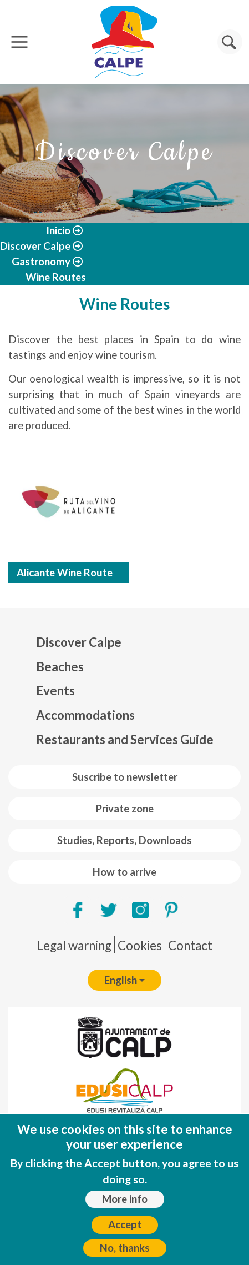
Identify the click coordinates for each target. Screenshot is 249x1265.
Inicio (58, 230)
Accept (124, 1224)
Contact (190, 945)
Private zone (125, 808)
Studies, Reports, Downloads (124, 840)
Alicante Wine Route (65, 572)
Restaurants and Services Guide (125, 739)
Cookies (140, 945)
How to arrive (124, 872)
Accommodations (85, 714)
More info (125, 1199)
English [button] (120, 980)
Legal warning (74, 945)
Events (55, 690)
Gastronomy (41, 261)
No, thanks (125, 1248)
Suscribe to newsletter (124, 777)
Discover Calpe (35, 246)
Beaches (60, 666)
